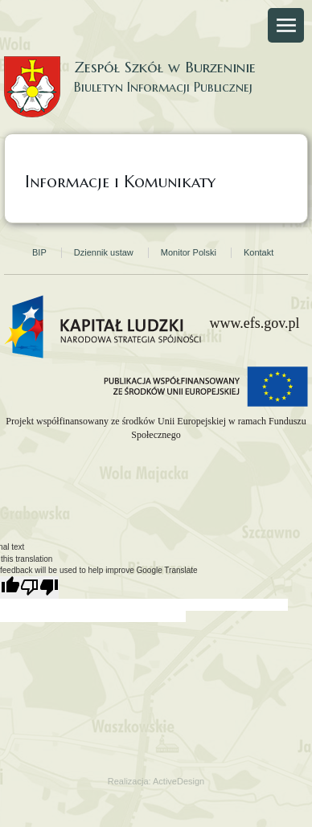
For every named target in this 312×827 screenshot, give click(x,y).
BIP (39, 252)
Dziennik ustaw (103, 252)
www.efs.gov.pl (254, 323)
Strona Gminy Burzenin (241, 129)
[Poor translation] (39, 587)
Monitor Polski (188, 252)
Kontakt (258, 252)
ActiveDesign (178, 781)
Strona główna (56, 129)
